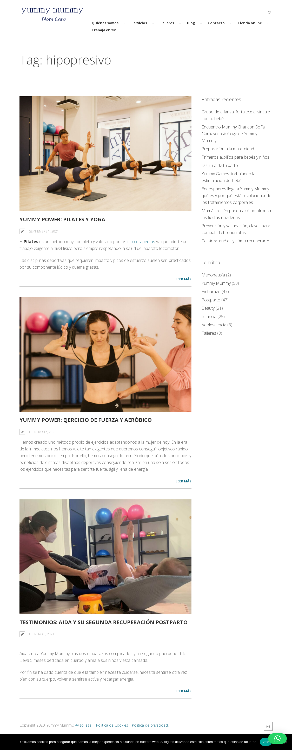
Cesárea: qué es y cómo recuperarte (235, 241)
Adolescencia (214, 325)
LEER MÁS (183, 279)
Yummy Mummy (216, 283)
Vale (265, 742)
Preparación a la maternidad (228, 149)
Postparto (211, 300)
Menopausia (213, 275)
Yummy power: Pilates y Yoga (62, 219)
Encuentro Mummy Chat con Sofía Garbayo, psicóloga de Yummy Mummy (233, 133)
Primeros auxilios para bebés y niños (235, 157)
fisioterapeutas (141, 241)
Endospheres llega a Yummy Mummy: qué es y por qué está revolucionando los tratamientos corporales (236, 195)
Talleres (209, 333)
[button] (277, 738)
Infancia (209, 316)
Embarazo (211, 291)
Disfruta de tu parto (220, 165)
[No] (285, 742)
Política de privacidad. (150, 726)
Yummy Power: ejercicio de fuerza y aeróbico (85, 419)
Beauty (208, 308)
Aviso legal (83, 726)
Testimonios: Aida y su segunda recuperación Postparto (103, 623)
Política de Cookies (112, 726)
